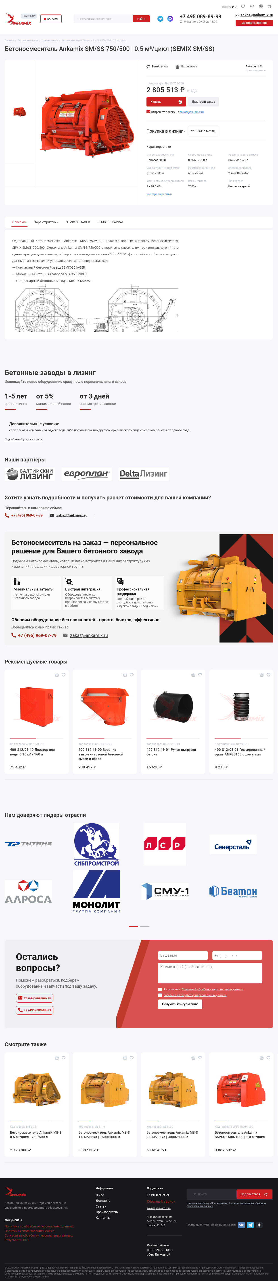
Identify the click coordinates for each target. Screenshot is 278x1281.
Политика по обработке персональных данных (39, 1226)
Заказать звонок (254, 23)
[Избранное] (242, 6)
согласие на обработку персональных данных (195, 995)
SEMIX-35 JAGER (78, 222)
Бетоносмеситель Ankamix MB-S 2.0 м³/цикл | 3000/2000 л (172, 1135)
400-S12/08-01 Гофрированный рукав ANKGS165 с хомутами (240, 752)
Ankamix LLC (254, 66)
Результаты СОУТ (18, 1240)
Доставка (103, 1200)
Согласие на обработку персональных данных (39, 1235)
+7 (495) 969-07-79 (24, 515)
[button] (133, 926)
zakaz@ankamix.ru (68, 515)
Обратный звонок (161, 1202)
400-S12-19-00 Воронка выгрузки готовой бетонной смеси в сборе (100, 754)
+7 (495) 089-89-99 (34, 1010)
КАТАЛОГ (51, 18)
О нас (100, 1195)
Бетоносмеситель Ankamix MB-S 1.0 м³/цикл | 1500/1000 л (104, 1135)
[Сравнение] (251, 6)
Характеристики (46, 222)
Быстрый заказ (203, 101)
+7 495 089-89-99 (200, 16)
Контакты (103, 1217)
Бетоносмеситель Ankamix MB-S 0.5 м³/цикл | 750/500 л (35, 1135)
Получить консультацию (180, 1004)
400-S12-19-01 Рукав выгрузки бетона (171, 752)
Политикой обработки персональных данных (212, 989)
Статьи (101, 1206)
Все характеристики (159, 194)
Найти (141, 18)
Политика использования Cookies (29, 1231)
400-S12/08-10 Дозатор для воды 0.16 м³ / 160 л (32, 752)
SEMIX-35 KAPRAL (111, 222)
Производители (107, 1212)
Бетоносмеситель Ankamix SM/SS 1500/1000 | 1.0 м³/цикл (240, 1135)
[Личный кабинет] (260, 6)
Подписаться (254, 1194)
